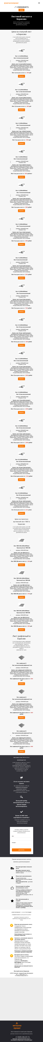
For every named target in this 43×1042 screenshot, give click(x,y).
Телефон (14, 842)
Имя (13, 836)
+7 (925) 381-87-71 (22, 1037)
